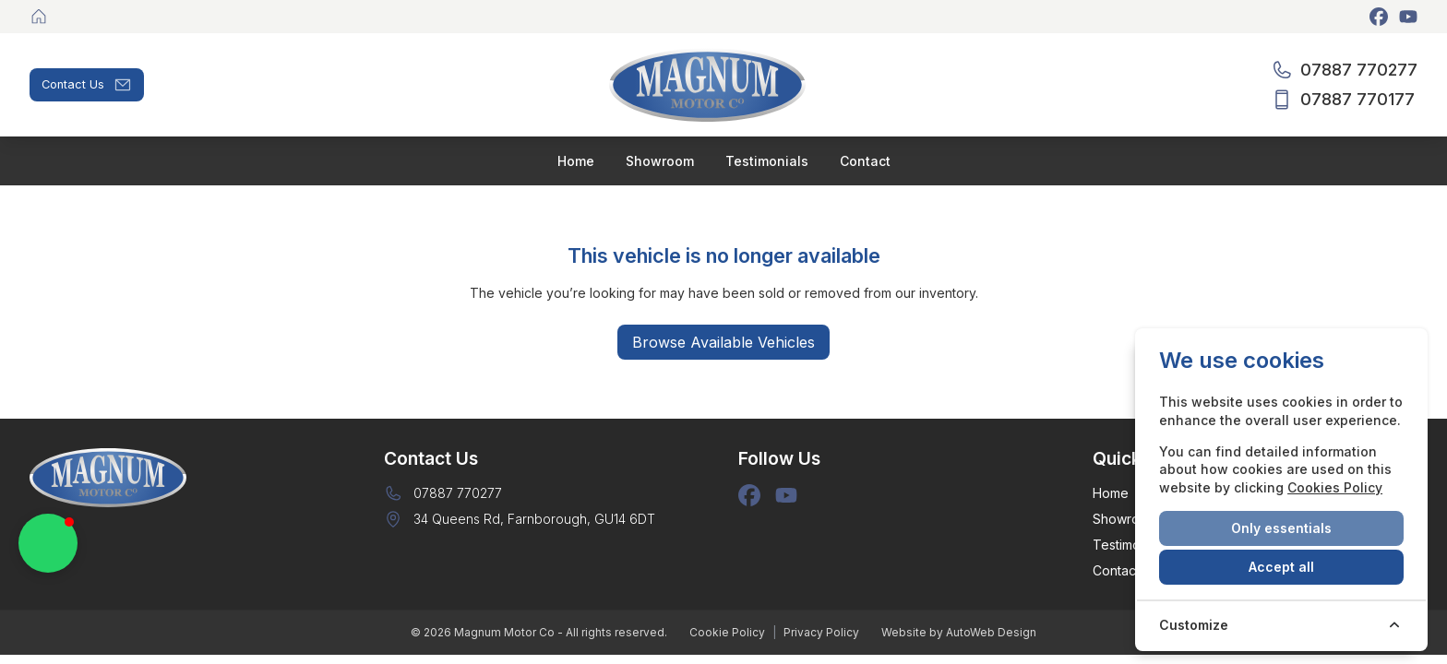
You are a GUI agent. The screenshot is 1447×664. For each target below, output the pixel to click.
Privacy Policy (821, 632)
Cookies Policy (1334, 487)
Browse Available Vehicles (723, 342)
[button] (48, 543)
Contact (1116, 570)
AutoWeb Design (991, 632)
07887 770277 (457, 493)
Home (1111, 493)
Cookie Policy (727, 632)
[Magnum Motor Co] (41, 16)
